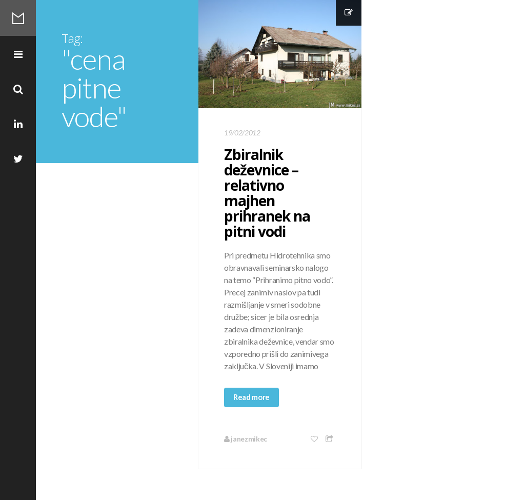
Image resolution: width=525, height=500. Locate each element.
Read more (251, 397)
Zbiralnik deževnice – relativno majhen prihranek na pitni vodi (267, 193)
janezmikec (245, 438)
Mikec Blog (18, 18)
